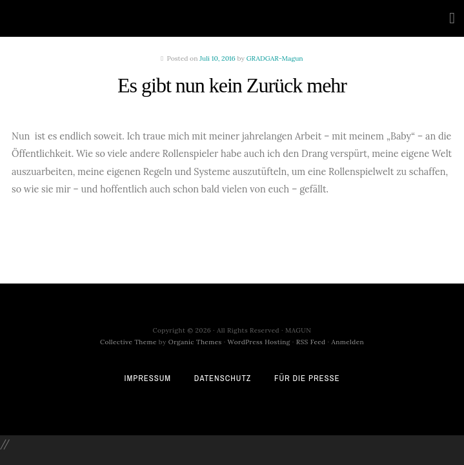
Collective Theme (128, 342)
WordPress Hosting (259, 342)
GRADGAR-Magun (275, 58)
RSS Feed (311, 342)
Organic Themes (195, 342)
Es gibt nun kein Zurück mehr (232, 85)
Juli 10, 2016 (217, 58)
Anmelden (348, 342)
